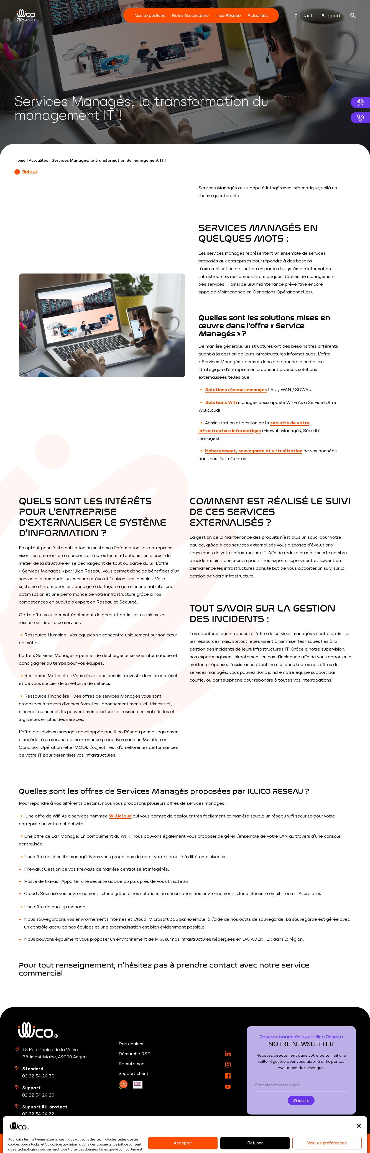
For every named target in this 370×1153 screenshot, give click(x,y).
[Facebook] (227, 1075)
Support (330, 15)
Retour (25, 171)
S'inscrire (301, 1100)
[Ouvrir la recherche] (353, 15)
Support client (134, 1073)
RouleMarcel (343, 1143)
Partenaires (131, 1043)
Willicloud (120, 816)
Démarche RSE (134, 1053)
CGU (151, 1143)
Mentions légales (70, 1143)
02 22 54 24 (38, 1076)
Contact (303, 15)
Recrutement (132, 1063)
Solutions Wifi (221, 402)
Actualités (257, 15)
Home (19, 160)
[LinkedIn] (123, 1085)
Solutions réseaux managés (236, 389)
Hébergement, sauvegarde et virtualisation (253, 450)
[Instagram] (227, 1064)
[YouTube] (227, 1087)
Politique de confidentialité (117, 1143)
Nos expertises (149, 15)
